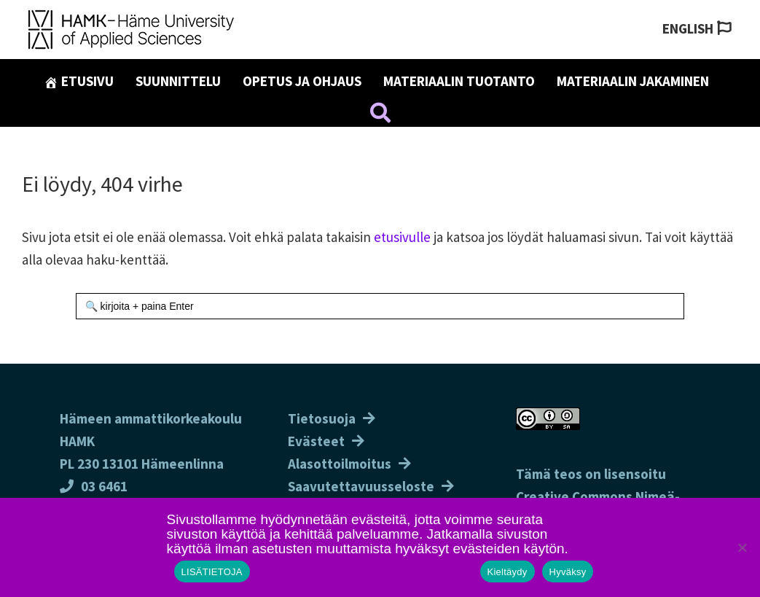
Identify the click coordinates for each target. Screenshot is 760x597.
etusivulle (402, 237)
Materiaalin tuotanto (459, 81)
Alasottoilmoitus (339, 463)
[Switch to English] (696, 28)
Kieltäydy (507, 571)
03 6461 (94, 486)
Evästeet (316, 441)
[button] (380, 115)
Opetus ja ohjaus (302, 81)
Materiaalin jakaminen (633, 81)
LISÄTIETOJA (212, 571)
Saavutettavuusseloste (361, 486)
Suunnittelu (178, 81)
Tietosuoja (322, 418)
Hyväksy (568, 571)
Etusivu (79, 81)
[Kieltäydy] (741, 547)
